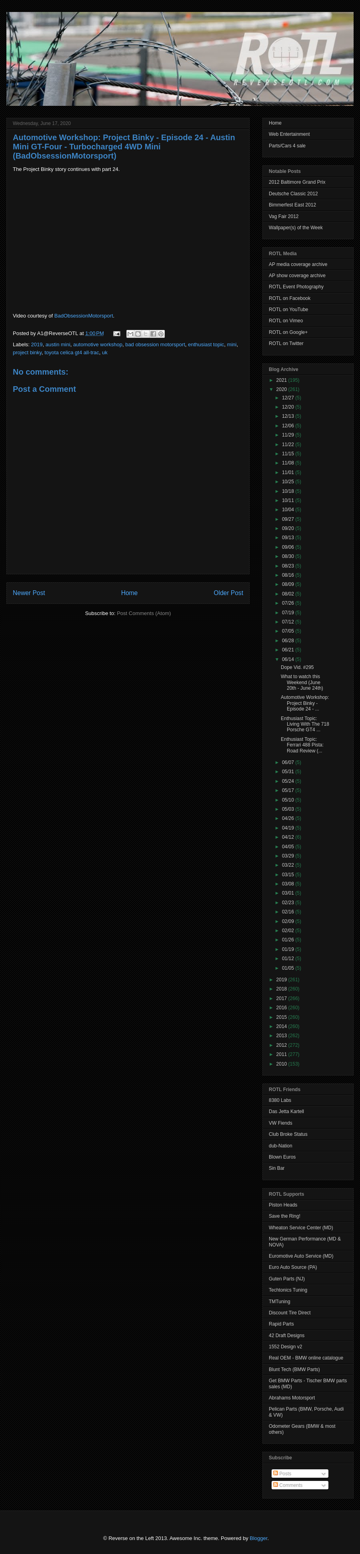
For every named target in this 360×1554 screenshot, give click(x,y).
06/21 (288, 650)
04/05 (288, 846)
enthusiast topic (206, 344)
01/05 (288, 968)
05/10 (288, 800)
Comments (287, 1485)
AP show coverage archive (297, 275)
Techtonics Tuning (288, 1290)
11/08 (288, 463)
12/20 (288, 407)
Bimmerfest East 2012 (292, 205)
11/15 (288, 453)
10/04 (288, 509)
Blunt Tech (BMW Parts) (294, 1369)
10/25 (288, 481)
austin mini (58, 344)
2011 (282, 1054)
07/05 (288, 631)
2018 (282, 989)
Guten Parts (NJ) (287, 1279)
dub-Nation (280, 1146)
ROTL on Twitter (286, 343)
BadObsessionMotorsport (83, 316)
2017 (282, 998)
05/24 (288, 781)
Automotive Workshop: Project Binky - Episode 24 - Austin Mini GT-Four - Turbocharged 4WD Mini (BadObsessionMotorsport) (124, 146)
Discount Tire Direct (290, 1313)
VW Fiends (280, 1123)
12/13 (288, 416)
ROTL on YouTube (288, 309)
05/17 (288, 790)
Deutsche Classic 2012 (293, 193)
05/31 (288, 771)
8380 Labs (280, 1100)
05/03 (288, 809)
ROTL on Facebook (289, 298)
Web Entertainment (289, 134)
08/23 (288, 566)
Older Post (228, 592)
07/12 (288, 622)
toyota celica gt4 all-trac (71, 352)
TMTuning (279, 1301)
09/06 (288, 547)
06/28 (288, 640)
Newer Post (29, 592)
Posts (282, 1474)
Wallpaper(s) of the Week (296, 227)
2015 (282, 1017)
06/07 (288, 762)
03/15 (288, 874)
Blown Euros (282, 1157)
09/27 (288, 519)
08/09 (288, 584)
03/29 (288, 856)
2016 (282, 1007)
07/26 (288, 603)
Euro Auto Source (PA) (293, 1267)
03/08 (288, 884)
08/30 (288, 556)
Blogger (258, 1538)
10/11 (288, 500)
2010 (282, 1064)
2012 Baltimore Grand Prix (297, 182)
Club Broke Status (288, 1134)
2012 (282, 1045)
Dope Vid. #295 (297, 667)
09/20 (288, 528)
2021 (282, 380)
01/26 (288, 940)
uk (105, 352)
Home (129, 592)
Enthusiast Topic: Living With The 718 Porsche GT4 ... (305, 724)
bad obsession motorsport (155, 344)
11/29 (288, 435)
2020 (282, 389)
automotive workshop (97, 344)
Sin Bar (276, 1168)
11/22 (288, 444)
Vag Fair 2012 (284, 216)
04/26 (288, 818)
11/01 (288, 472)
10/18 (288, 491)
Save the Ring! (284, 1216)
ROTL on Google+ (288, 332)
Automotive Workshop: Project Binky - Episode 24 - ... (305, 703)
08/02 (288, 594)
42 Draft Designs (286, 1335)
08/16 (288, 575)
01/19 (288, 949)
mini (232, 344)
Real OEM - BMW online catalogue (306, 1358)
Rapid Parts (281, 1324)
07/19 (288, 612)
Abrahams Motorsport (292, 1398)
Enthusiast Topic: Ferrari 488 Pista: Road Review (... (302, 745)
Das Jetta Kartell (286, 1111)
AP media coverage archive (298, 264)
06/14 (288, 659)
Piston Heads (283, 1205)
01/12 (288, 958)
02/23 (288, 902)
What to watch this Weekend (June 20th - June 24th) (302, 682)
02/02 (288, 930)
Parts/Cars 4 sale (287, 146)
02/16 (288, 912)
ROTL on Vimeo (286, 321)
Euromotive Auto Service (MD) (301, 1256)
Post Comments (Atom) (144, 613)
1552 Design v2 (285, 1347)
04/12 (288, 837)
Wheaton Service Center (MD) (301, 1227)
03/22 (288, 865)
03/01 (288, 893)
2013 (282, 1035)
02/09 (288, 921)
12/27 (288, 398)
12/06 (288, 426)
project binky (27, 352)
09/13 (288, 537)
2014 (282, 1026)
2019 (37, 344)
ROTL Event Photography (296, 287)
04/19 (288, 828)
